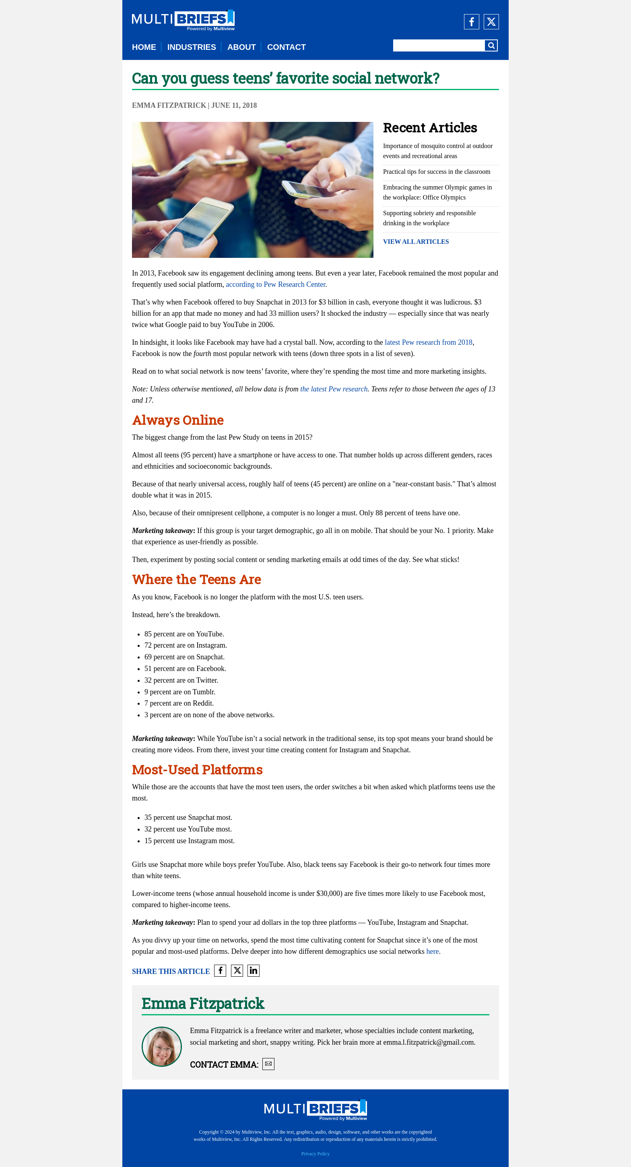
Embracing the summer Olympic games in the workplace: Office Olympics (437, 192)
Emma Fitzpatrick (169, 105)
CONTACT (286, 47)
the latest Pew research (333, 389)
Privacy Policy (315, 1154)
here (432, 951)
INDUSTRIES (191, 47)
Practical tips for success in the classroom (437, 171)
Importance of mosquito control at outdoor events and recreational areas (438, 150)
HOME (144, 47)
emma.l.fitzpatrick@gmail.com (428, 1042)
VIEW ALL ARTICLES (416, 241)
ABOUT (241, 47)
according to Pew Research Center (275, 284)
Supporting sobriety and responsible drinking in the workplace (429, 218)
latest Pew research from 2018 (428, 342)
